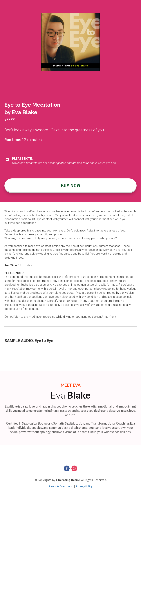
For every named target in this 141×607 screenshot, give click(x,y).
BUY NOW (70, 186)
